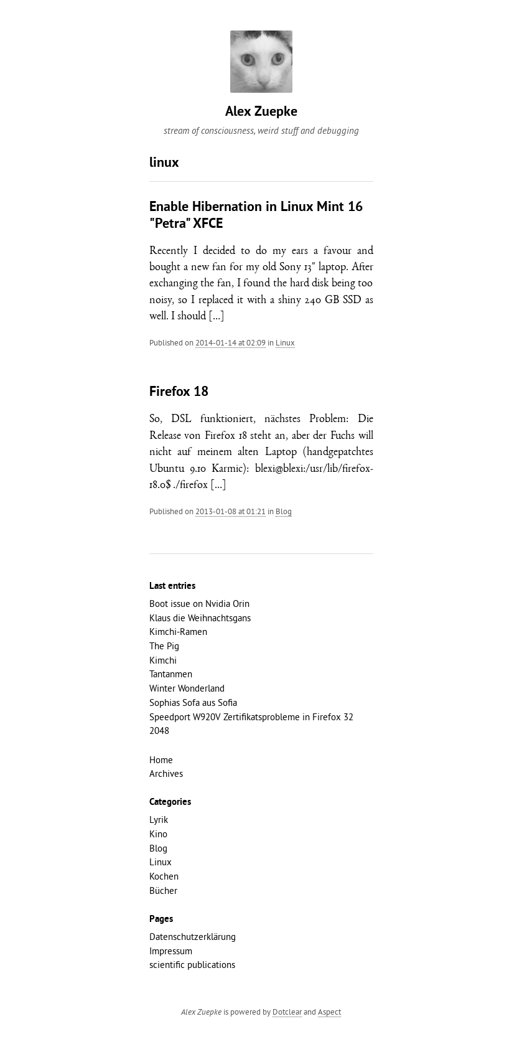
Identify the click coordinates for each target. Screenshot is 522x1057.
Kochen (164, 876)
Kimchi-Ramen (178, 631)
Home (161, 760)
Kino (158, 834)
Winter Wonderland (187, 688)
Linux (285, 342)
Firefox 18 (178, 392)
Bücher (163, 890)
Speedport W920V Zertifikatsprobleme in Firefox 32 (251, 717)
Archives (166, 773)
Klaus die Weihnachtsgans (200, 618)
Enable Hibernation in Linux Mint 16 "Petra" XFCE (256, 215)
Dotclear (287, 1012)
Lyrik (158, 819)
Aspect (329, 1012)
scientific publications (192, 964)
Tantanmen (170, 674)
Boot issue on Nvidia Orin (199, 603)
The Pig (164, 646)
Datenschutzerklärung (192, 936)
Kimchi (163, 660)
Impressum (170, 951)
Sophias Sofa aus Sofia (193, 702)
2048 (159, 730)
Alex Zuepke (261, 112)
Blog (284, 511)
